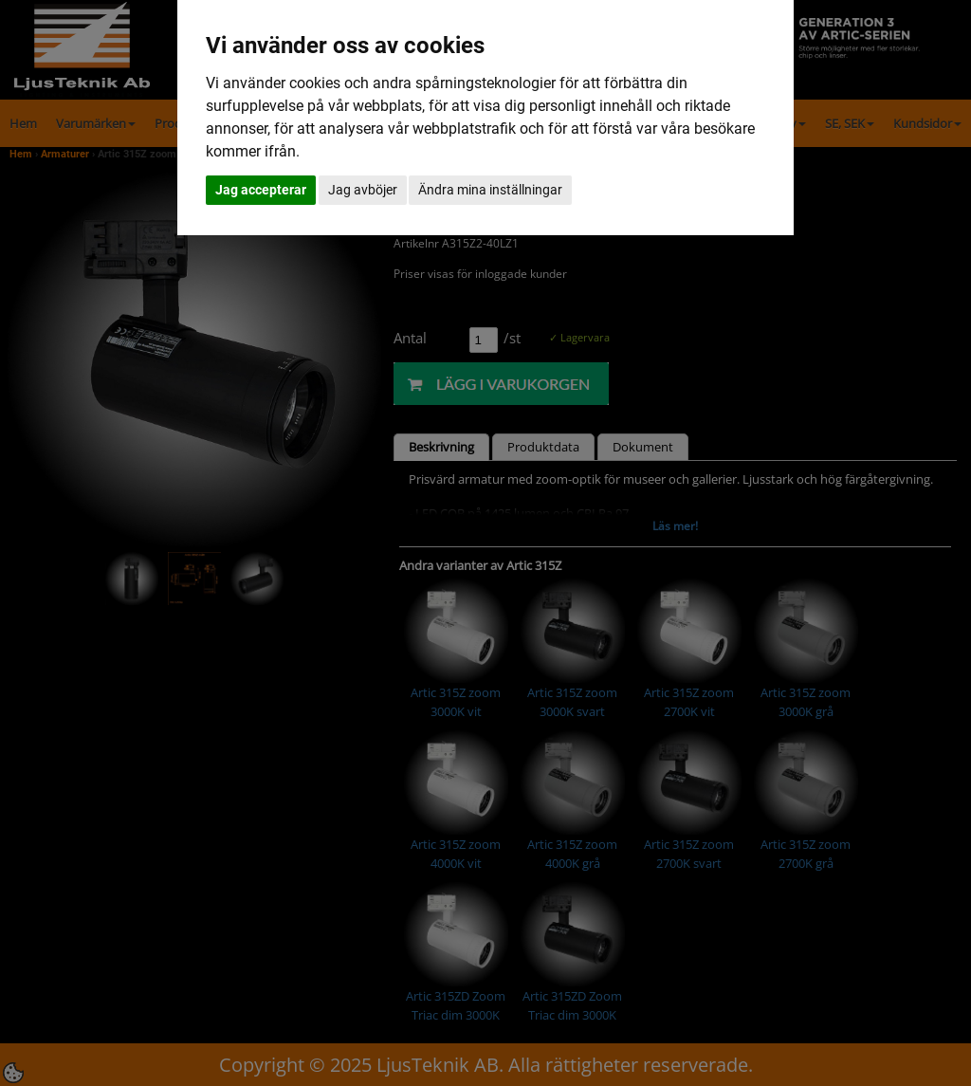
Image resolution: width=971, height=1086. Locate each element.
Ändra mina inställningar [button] (490, 189)
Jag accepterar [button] (260, 189)
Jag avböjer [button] (362, 189)
